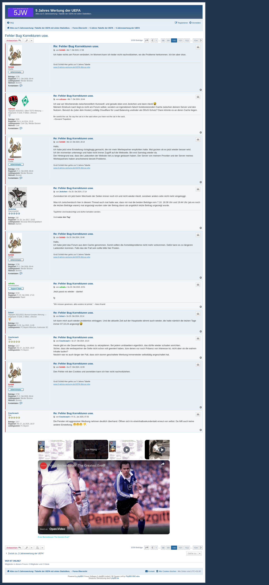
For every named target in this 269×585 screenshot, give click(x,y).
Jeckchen (12, 209)
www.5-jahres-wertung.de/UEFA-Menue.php (71, 67)
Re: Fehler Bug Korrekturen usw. (76, 46)
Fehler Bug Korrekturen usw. (26, 36)
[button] (146, 40)
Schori (11, 313)
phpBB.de (115, 578)
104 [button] (196, 40)
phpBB (80, 576)
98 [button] (163, 40)
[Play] (126, 449)
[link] (43, 465)
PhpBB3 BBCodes (133, 576)
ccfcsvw (11, 109)
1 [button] (156, 40)
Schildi (11, 67)
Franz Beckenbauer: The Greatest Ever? (77, 465)
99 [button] (168, 40)
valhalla (11, 283)
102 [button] (187, 40)
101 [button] (180, 40)
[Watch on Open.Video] (52, 529)
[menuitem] (10, 23)
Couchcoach (13, 337)
